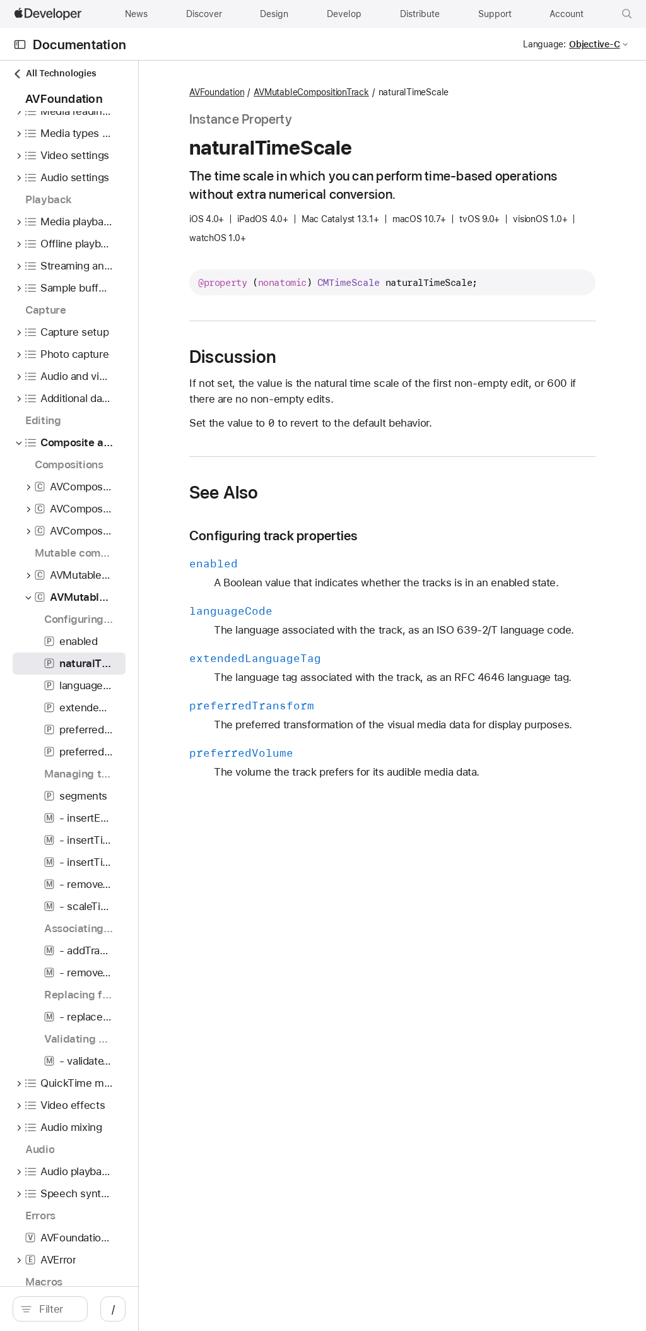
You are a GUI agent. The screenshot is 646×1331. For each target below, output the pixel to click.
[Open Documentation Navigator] (20, 44)
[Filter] (113, 1309)
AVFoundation (330, 93)
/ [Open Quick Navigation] (226, 1309)
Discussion (346, 391)
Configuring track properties (387, 570)
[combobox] (113, 1309)
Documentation (79, 44)
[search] (107, 1309)
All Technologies (54, 73)
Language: (544, 44)
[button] (627, 14)
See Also (337, 527)
